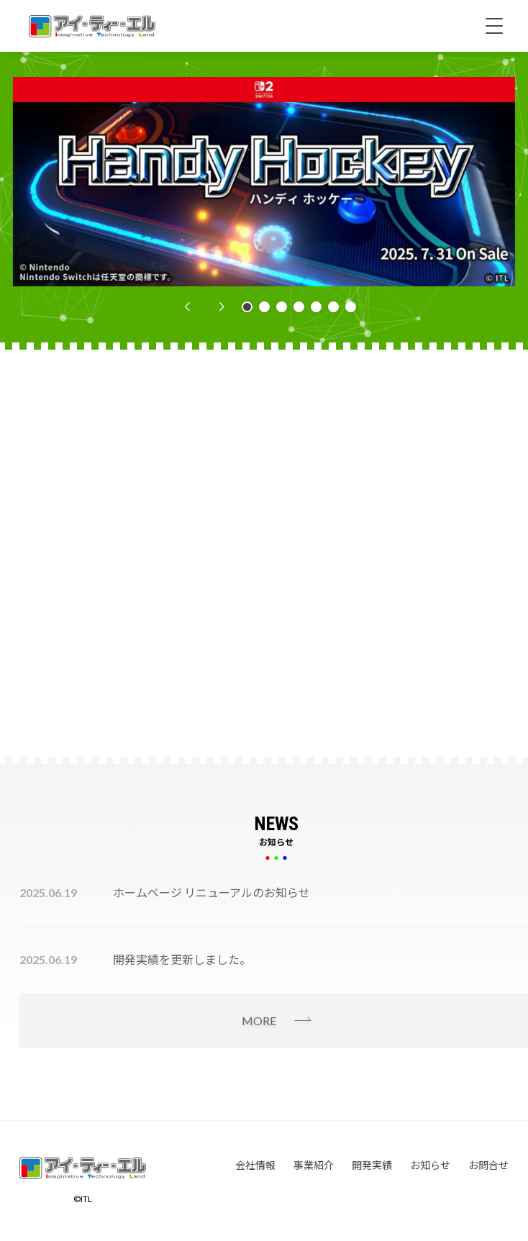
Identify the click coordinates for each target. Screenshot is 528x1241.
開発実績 (372, 1165)
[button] (187, 307)
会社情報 (255, 1165)
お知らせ (430, 1165)
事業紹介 (313, 1165)
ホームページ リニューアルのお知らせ (211, 892)
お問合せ (488, 1165)
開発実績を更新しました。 (182, 959)
